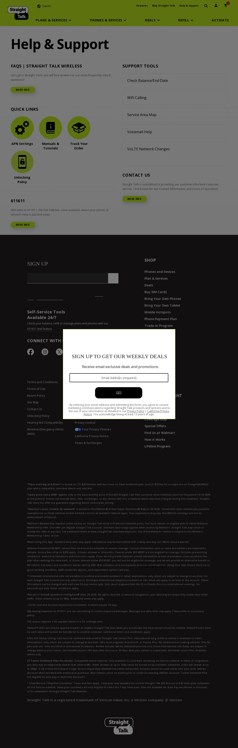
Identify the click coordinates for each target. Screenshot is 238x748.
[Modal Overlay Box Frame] (119, 374)
